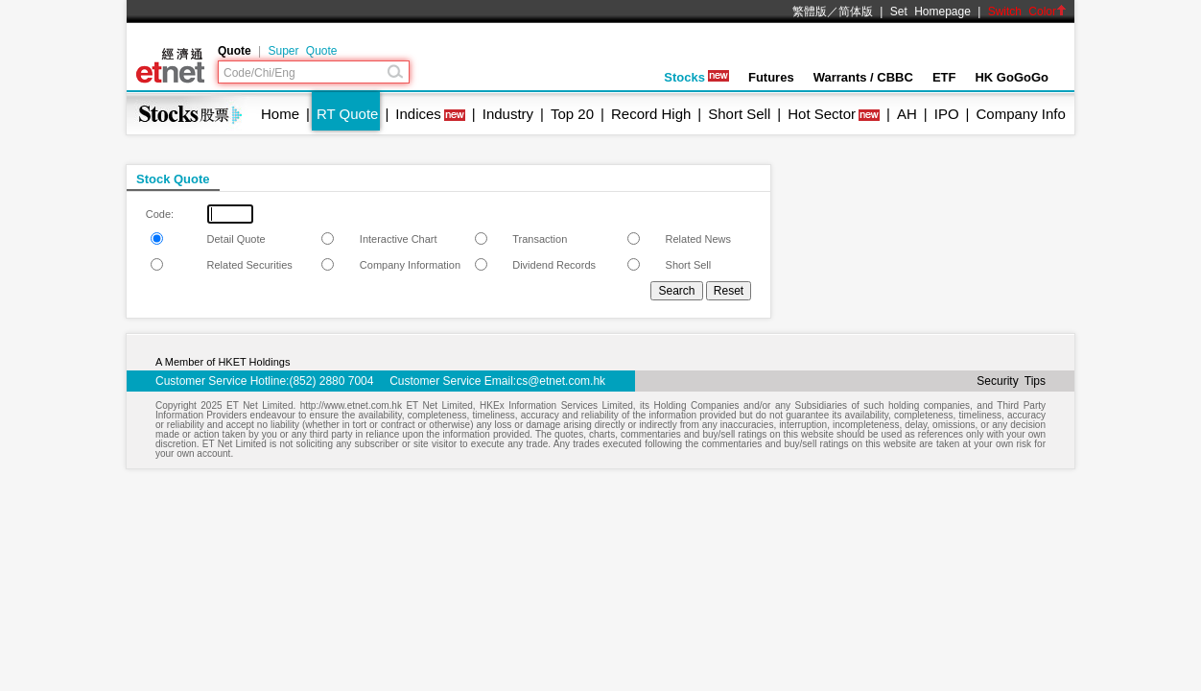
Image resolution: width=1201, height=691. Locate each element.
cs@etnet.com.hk (560, 381)
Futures (771, 77)
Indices (418, 114)
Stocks (696, 77)
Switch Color (1027, 11)
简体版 (855, 11)
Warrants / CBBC (863, 77)
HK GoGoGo (1011, 77)
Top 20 (572, 114)
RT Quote (347, 114)
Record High (651, 114)
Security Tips (1011, 381)
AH (907, 114)
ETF (944, 77)
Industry (508, 114)
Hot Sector (822, 114)
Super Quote (302, 51)
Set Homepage (930, 11)
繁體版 (809, 11)
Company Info (1020, 114)
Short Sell (739, 114)
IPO (946, 114)
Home (280, 114)
